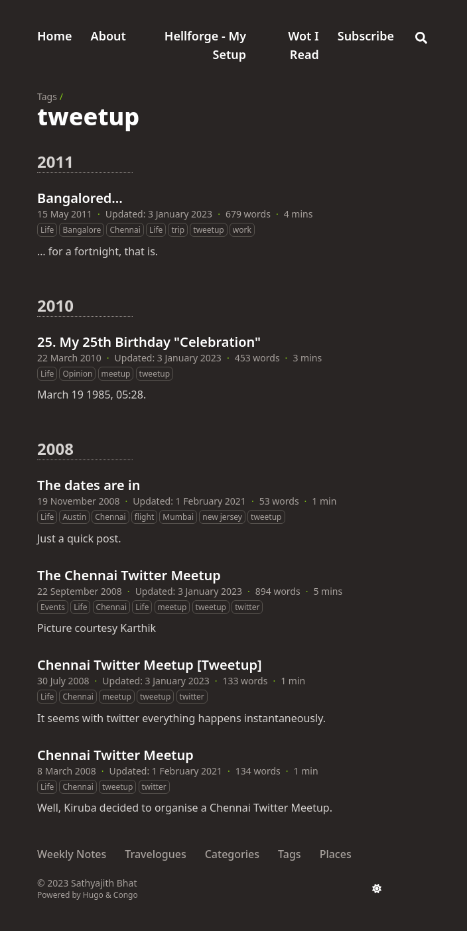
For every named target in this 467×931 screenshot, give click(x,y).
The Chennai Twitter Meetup (129, 575)
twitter (247, 607)
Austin (74, 517)
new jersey (222, 517)
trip (177, 229)
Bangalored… (80, 198)
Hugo (93, 894)
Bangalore (81, 229)
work (242, 229)
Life (47, 229)
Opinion (77, 373)
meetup (116, 373)
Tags (47, 96)
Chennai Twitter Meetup (115, 755)
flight (144, 517)
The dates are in (88, 485)
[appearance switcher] (377, 888)
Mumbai (178, 517)
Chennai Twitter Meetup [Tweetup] (149, 665)
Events (52, 607)
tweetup (208, 229)
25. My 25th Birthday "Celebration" (149, 342)
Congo (125, 894)
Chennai (124, 229)
